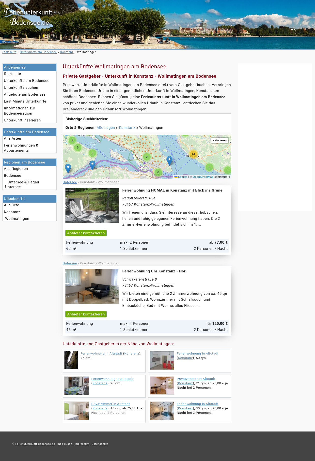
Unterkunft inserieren (22, 120)
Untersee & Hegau (23, 182)
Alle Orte (11, 205)
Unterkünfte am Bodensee (26, 80)
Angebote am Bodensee (25, 94)
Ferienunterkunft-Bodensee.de (35, 444)
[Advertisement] (275, 137)
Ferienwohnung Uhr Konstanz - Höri (154, 271)
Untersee (13, 187)
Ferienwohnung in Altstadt (101, 353)
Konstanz (12, 212)
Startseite (12, 74)
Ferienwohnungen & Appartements (21, 148)
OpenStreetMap (203, 176)
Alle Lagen (106, 127)
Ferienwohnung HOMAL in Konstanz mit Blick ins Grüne (172, 190)
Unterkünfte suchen (21, 87)
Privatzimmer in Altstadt (196, 379)
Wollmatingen (17, 218)
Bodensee (12, 175)
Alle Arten (12, 138)
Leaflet (180, 176)
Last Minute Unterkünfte (25, 101)
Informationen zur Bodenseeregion (19, 111)
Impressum (82, 444)
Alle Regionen (16, 168)
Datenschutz (100, 444)
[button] (169, 161)
